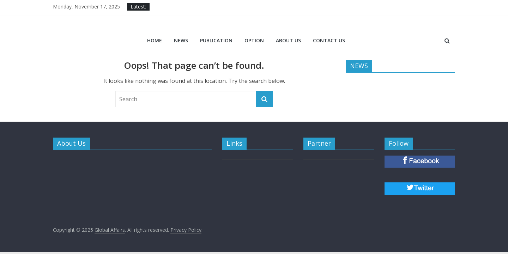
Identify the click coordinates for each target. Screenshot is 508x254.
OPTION (254, 40)
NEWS (181, 40)
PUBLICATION (216, 40)
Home (154, 40)
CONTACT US (329, 40)
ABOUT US (288, 40)
